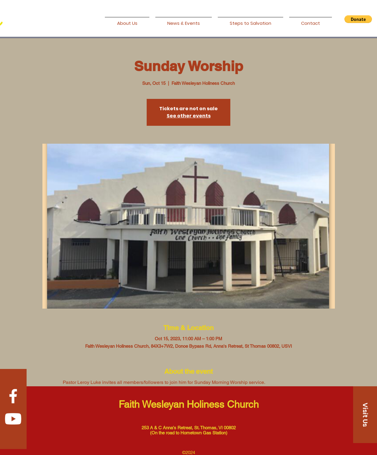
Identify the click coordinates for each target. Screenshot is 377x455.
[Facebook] (13, 396)
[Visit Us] (365, 414)
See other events (189, 115)
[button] (358, 19)
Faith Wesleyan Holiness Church (189, 404)
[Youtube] (13, 418)
